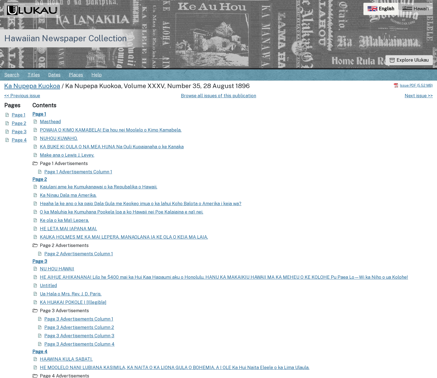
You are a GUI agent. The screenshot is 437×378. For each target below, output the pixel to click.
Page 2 (19, 123)
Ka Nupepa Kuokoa (32, 85)
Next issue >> (419, 95)
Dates (54, 74)
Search (11, 74)
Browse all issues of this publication (218, 95)
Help (96, 74)
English (383, 10)
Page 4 (19, 140)
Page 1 (18, 115)
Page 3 (19, 131)
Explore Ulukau (409, 60)
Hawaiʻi (415, 8)
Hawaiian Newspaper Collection (65, 38)
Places (76, 74)
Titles (34, 74)
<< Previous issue (22, 95)
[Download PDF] (413, 85)
